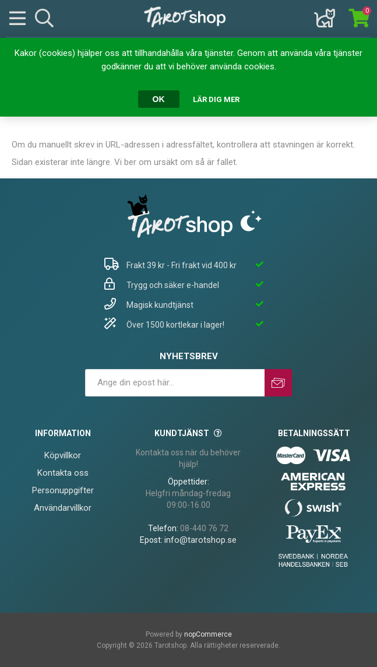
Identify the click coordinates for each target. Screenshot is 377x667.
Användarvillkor (62, 508)
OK (159, 99)
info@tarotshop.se (200, 540)
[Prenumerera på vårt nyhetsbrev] (175, 382)
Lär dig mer (216, 99)
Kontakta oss (63, 473)
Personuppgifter (63, 490)
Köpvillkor (62, 455)
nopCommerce (208, 634)
